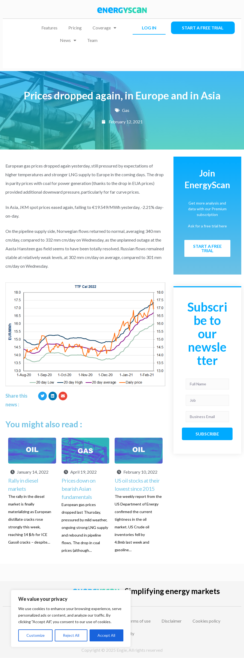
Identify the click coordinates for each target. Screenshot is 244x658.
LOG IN (149, 27)
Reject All (71, 635)
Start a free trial (203, 27)
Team (92, 40)
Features (49, 27)
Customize (35, 635)
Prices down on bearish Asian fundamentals (78, 488)
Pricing (75, 27)
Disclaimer (171, 620)
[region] (71, 618)
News (68, 40)
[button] (42, 396)
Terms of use (139, 620)
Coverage (104, 28)
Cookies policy (206, 620)
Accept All (106, 635)
